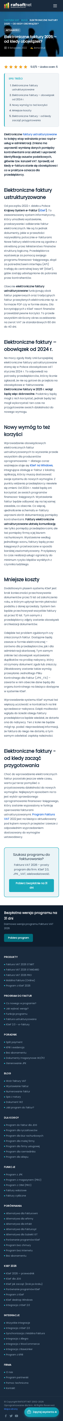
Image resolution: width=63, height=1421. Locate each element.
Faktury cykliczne (16, 1195)
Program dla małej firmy (20, 1141)
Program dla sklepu (17, 1157)
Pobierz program (18, 938)
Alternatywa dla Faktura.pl (21, 1229)
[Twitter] (11, 1416)
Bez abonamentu (16, 1052)
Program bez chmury (18, 1245)
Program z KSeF (15, 1294)
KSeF (42, 210)
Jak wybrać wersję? (17, 1008)
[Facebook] (5, 1416)
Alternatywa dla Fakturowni (22, 1213)
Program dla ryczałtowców (21, 1130)
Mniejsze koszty (21, 110)
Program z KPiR (14, 1354)
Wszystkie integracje (18, 1322)
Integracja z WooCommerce (23, 1344)
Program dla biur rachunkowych (24, 1135)
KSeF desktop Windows (19, 1300)
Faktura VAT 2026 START (20, 964)
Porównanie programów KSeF (23, 1239)
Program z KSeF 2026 (18, 985)
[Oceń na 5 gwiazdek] (25, 67)
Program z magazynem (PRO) (23, 1180)
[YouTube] (16, 1416)
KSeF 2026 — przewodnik (20, 1273)
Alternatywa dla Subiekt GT (22, 1234)
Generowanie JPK (16, 1063)
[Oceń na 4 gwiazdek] (20, 67)
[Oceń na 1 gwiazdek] (6, 67)
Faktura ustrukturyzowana (21, 1019)
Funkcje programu (16, 1014)
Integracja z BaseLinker (19, 1349)
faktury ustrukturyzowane (40, 134)
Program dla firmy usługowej (23, 1146)
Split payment (14, 1042)
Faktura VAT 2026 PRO (19, 975)
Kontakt (10, 1388)
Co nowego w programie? (21, 1003)
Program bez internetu (19, 1250)
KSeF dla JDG (13, 1278)
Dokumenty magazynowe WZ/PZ (25, 1058)
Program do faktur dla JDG (21, 1125)
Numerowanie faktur (18, 1091)
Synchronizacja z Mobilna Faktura (25, 1333)
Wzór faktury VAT (16, 1081)
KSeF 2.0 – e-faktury (18, 1024)
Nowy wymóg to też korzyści (29, 105)
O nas (9, 1372)
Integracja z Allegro (17, 1338)
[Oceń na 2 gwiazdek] (11, 67)
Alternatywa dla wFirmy (19, 1218)
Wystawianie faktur (17, 1086)
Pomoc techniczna (17, 1383)
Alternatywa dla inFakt (19, 1224)
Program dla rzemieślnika (20, 1151)
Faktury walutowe (16, 1190)
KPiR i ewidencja (15, 1047)
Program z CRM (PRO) (19, 1185)
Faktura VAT (11, 20)
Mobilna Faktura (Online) (20, 980)
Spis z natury (13, 1096)
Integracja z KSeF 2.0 (18, 1305)
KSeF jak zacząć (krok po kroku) (24, 1284)
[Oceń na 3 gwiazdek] (15, 67)
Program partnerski (17, 1377)
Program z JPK (14, 1174)
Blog (24, 20)
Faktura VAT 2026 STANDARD (22, 969)
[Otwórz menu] (55, 6)
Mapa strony (11, 1409)
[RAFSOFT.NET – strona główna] (17, 6)
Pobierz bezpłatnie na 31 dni (31, 885)
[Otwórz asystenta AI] (41, 1412)
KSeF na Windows (41, 465)
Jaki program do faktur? (20, 1107)
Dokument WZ (14, 1102)
